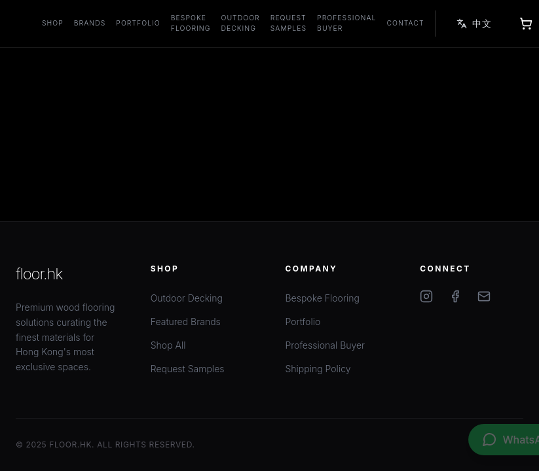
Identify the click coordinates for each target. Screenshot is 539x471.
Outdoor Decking (240, 23)
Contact (405, 23)
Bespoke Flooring (191, 23)
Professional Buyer (346, 23)
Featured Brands (186, 321)
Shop (53, 23)
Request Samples (288, 23)
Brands (90, 23)
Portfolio (138, 23)
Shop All (168, 345)
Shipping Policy (318, 368)
